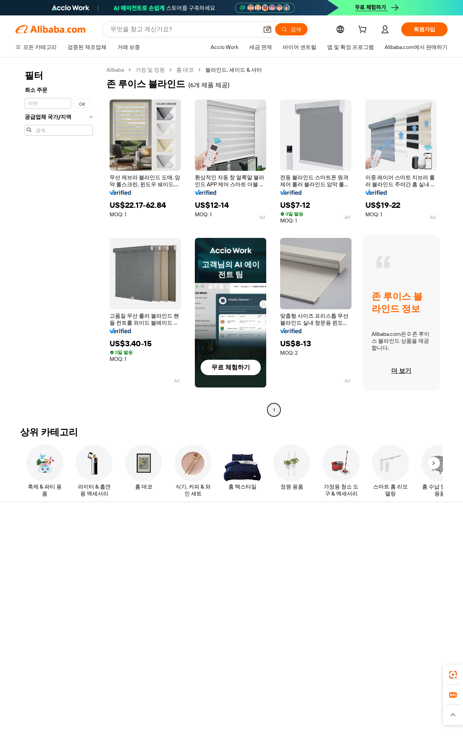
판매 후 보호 (118, 581)
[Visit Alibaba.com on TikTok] (431, 611)
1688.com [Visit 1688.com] (142, 707)
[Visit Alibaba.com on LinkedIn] (385, 611)
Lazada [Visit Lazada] (242, 707)
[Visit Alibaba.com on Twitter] (397, 611)
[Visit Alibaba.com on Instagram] (408, 611)
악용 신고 (26, 596)
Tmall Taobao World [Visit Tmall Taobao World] (183, 707)
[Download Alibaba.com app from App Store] (364, 672)
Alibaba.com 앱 (246, 672)
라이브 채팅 (29, 552)
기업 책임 (381, 552)
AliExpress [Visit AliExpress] (111, 707)
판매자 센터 (296, 552)
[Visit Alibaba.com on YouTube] (420, 611)
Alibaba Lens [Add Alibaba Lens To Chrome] (58, 672)
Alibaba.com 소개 (391, 537)
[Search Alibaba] (183, 29)
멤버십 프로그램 (212, 552)
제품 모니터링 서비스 (129, 596)
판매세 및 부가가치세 (218, 566)
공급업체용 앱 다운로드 (310, 596)
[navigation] (58, 241)
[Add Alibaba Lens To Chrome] (119, 672)
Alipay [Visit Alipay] (220, 707)
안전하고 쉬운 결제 (127, 537)
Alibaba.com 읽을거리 (219, 581)
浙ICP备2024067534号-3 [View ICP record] (418, 733)
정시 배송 (115, 566)
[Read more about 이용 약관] (316, 718)
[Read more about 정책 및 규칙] (116, 718)
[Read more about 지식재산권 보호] (229, 718)
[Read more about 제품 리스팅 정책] (184, 718)
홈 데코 (185, 70)
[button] (267, 29)
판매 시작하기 (298, 537)
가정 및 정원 (150, 70)
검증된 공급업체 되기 (307, 566)
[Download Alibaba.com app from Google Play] (421, 672)
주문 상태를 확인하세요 (43, 566)
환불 (20, 581)
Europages (354, 707)
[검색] (291, 29)
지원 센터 (26, 537)
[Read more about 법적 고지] (147, 718)
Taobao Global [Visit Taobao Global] (274, 707)
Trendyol (324, 707)
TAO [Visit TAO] (302, 707)
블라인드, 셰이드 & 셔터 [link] (233, 70)
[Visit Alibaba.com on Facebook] (373, 611)
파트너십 (292, 581)
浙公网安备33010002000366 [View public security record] (341, 733)
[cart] (364, 30)
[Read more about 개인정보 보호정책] (277, 718)
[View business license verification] (298, 733)
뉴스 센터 (381, 566)
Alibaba (115, 70)
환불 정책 (115, 552)
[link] (453, 675)
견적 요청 (204, 537)
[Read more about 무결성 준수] (347, 718)
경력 (375, 581)
